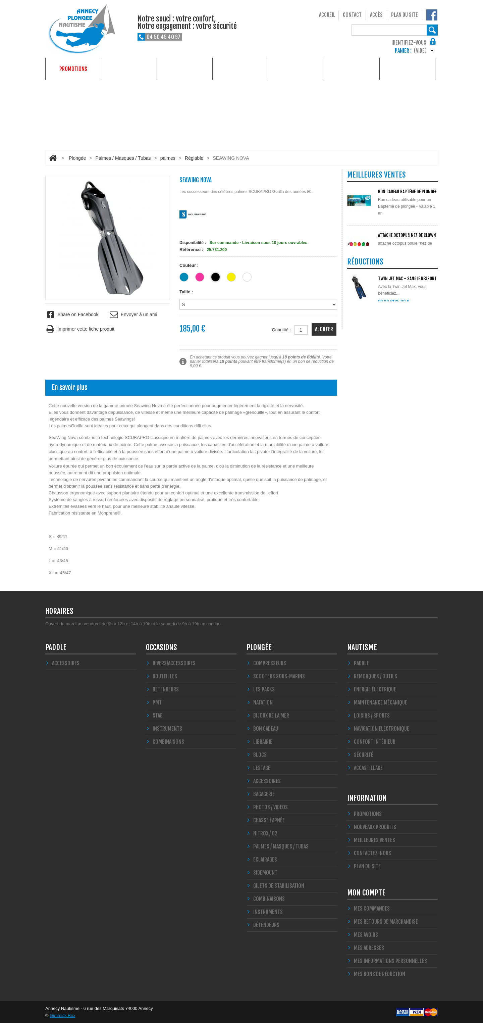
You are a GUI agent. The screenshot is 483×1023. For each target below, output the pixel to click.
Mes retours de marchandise (386, 921)
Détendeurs (266, 925)
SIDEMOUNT (265, 872)
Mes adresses (369, 947)
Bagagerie (264, 794)
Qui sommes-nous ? (407, 68)
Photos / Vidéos (270, 807)
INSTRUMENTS (167, 728)
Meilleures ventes (374, 840)
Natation (263, 702)
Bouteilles (165, 676)
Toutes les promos (372, 396)
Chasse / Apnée (269, 820)
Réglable (194, 158)
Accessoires (65, 663)
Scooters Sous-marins (279, 676)
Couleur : (189, 265)
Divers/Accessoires (174, 663)
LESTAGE (261, 768)
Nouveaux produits (375, 827)
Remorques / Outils (375, 676)
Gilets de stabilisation (278, 885)
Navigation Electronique (381, 728)
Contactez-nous (372, 853)
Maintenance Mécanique (380, 702)
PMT (157, 702)
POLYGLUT (386, 273)
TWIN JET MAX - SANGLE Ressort (407, 350)
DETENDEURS (166, 689)
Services (351, 68)
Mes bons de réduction (379, 974)
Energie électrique (375, 689)
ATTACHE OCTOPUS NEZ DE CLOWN (407, 235)
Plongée (129, 68)
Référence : (191, 249)
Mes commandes (372, 908)
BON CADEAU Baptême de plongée (407, 191)
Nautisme (184, 68)
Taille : (186, 291)
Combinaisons (269, 898)
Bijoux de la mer (271, 715)
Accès (376, 14)
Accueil (327, 14)
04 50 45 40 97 (163, 37)
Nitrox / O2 (265, 833)
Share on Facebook (71, 314)
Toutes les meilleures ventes (384, 312)
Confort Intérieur (374, 741)
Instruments (268, 912)
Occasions (240, 68)
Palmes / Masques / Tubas (123, 158)
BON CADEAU (265, 728)
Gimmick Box (62, 1015)
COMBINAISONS (168, 741)
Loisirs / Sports (372, 715)
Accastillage (368, 768)
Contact (352, 14)
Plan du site (404, 14)
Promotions (73, 68)
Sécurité (363, 754)
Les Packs (264, 689)
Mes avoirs (366, 934)
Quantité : (281, 329)
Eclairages (265, 859)
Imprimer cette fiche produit (79, 329)
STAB (158, 715)
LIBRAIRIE (262, 741)
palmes (167, 158)
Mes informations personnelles (390, 961)
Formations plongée (296, 68)
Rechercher (432, 30)
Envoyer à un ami (132, 314)
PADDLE (55, 647)
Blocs (260, 754)
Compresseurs (269, 663)
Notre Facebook (431, 14)
